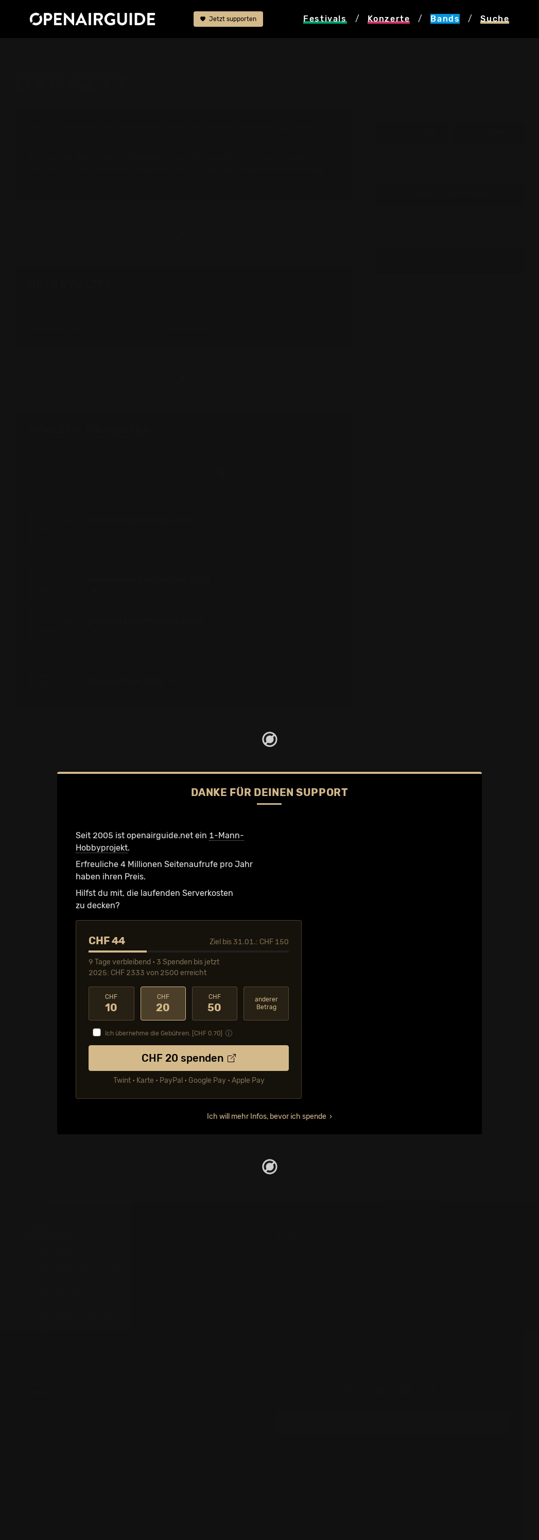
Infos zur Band (411, 132)
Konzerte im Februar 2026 (326, 1316)
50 (215, 1003)
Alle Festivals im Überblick (80, 1353)
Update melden (393, 1422)
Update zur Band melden (450, 194)
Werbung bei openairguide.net (88, 1435)
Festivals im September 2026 (86, 1340)
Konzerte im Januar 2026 (325, 1303)
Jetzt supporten (228, 19)
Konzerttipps (300, 1254)
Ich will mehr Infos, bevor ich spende (266, 1116)
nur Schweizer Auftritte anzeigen (277, 472)
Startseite (32, 52)
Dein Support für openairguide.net (96, 1422)
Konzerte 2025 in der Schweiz (334, 1328)
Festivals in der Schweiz (76, 1266)
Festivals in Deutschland (77, 1279)
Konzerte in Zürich (311, 1266)
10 (111, 1003)
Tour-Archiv (97, 157)
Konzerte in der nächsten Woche (338, 1291)
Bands (73, 52)
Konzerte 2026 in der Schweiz (334, 1340)
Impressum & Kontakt (71, 1459)
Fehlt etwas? (319, 431)
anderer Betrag (266, 1003)
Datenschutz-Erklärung (75, 1447)
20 (163, 1003)
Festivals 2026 (58, 1291)
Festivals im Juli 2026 (72, 1328)
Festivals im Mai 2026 (71, 1303)
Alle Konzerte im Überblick (326, 1353)
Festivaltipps (54, 1254)
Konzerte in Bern (308, 1279)
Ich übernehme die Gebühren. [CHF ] (163, 1033)
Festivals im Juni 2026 (73, 1316)
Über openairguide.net (73, 1410)
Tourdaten (489, 132)
